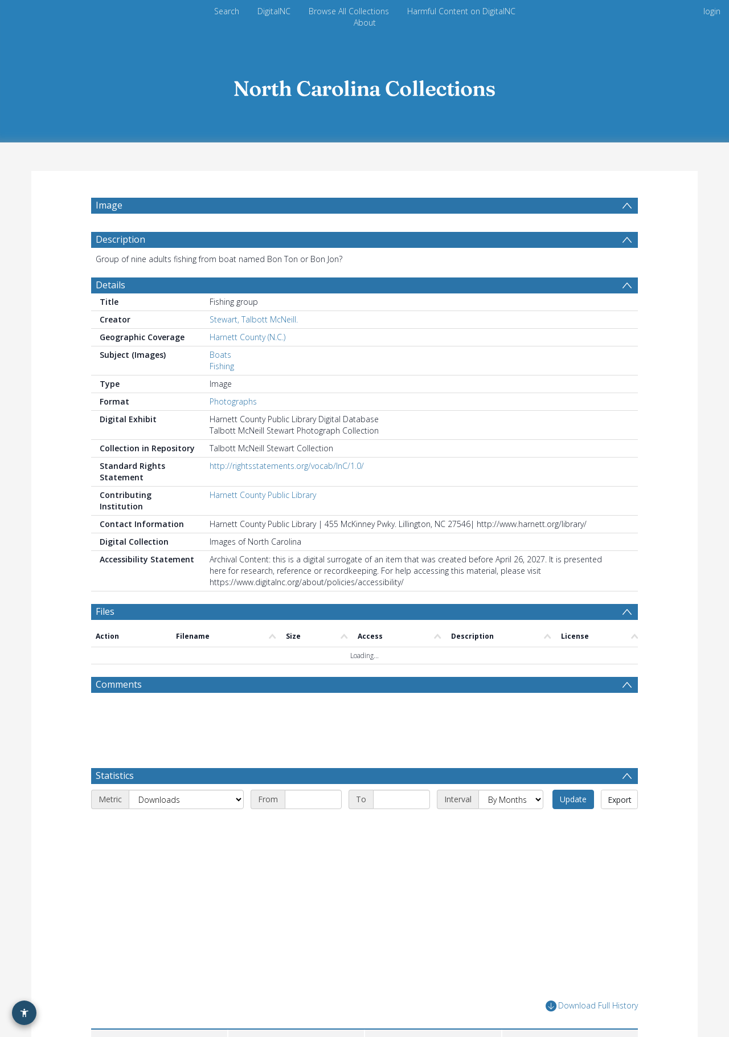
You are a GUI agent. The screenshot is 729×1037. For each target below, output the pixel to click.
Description (120, 239)
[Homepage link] (364, 85)
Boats (220, 354)
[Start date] (313, 799)
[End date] (401, 799)
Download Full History (592, 1006)
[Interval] (510, 799)
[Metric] (186, 799)
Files (105, 611)
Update (573, 799)
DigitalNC (273, 11)
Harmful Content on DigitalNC (461, 11)
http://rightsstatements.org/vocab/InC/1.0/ (287, 465)
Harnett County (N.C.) (247, 337)
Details (110, 285)
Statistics (115, 775)
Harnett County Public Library (263, 494)
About (365, 22)
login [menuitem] (711, 11)
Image (109, 205)
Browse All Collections (349, 11)
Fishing (222, 366)
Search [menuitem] (226, 11)
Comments (119, 684)
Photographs (233, 401)
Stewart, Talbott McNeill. (254, 319)
